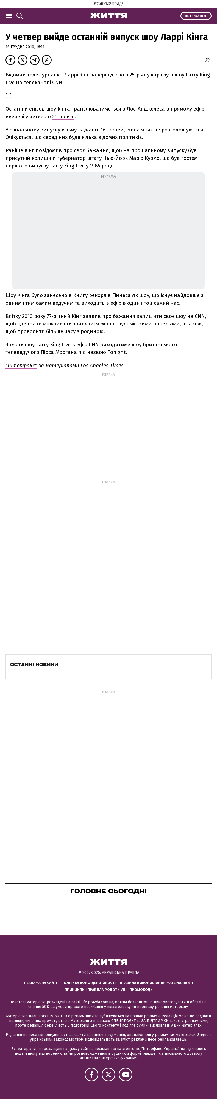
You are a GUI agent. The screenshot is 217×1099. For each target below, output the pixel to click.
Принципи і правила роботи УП (95, 990)
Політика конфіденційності (88, 983)
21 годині (63, 116)
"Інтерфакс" (21, 365)
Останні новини (34, 664)
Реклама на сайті (40, 983)
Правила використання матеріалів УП (156, 983)
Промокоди (141, 990)
